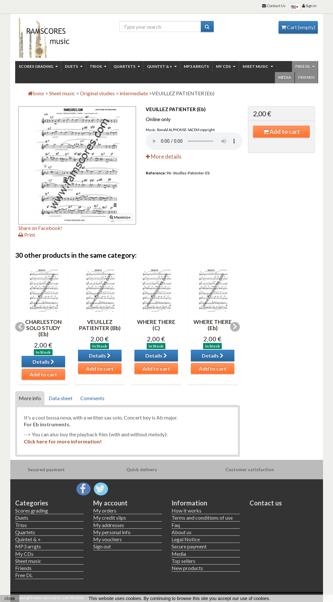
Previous (20, 327)
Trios (98, 66)
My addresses (108, 525)
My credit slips (109, 517)
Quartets (126, 66)
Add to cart (281, 131)
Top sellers (183, 561)
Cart (298, 27)
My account (110, 503)
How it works (186, 510)
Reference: (156, 173)
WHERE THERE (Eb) (212, 324)
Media (284, 77)
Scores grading (38, 66)
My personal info (112, 532)
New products (187, 568)
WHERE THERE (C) (156, 324)
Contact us (266, 503)
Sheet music (257, 66)
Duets (74, 66)
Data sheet (61, 398)
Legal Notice (185, 539)
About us (181, 532)
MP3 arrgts (196, 66)
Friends (306, 77)
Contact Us (274, 5)
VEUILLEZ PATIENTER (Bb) (100, 324)
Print (26, 235)
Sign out (102, 546)
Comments (92, 398)
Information (189, 503)
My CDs (225, 66)
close (10, 598)
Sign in (309, 5)
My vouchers (107, 539)
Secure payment (189, 546)
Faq (175, 525)
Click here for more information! (63, 441)
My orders (104, 510)
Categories (31, 503)
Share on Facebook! (40, 228)
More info (30, 398)
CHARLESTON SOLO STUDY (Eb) (43, 327)
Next (235, 327)
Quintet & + (162, 66)
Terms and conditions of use (202, 517)
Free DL (305, 66)
